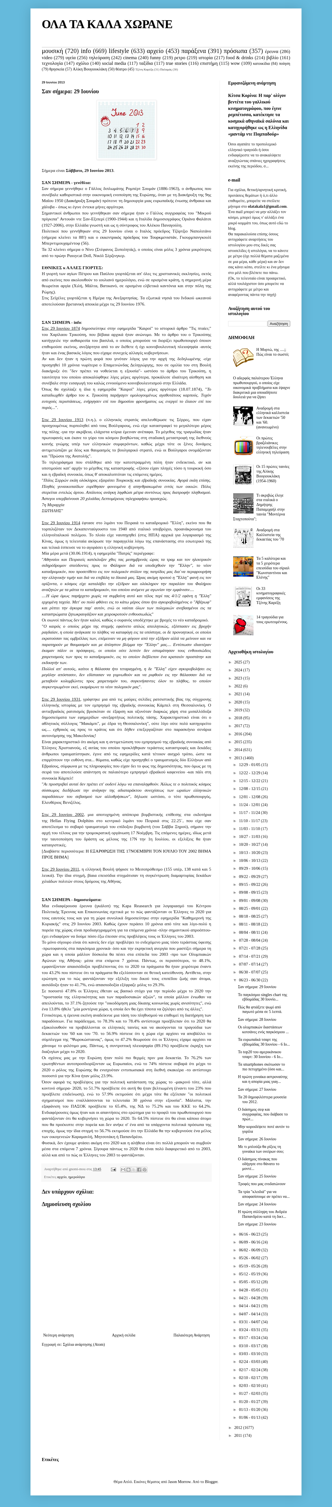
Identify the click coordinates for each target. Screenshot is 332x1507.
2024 (238, 670)
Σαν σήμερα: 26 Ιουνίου (257, 1139)
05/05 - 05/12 (250, 1282)
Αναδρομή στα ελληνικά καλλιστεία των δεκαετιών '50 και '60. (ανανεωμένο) (272, 417)
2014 (238, 750)
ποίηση (284, 63)
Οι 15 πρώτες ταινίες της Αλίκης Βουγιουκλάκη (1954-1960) (272, 473)
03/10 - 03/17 (250, 1346)
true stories (176, 63)
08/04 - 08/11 (250, 932)
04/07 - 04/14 (250, 1314)
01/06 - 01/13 (250, 1417)
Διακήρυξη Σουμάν (83, 200)
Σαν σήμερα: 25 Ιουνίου (257, 1176)
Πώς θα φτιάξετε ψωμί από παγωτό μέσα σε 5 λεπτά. (260, 1009)
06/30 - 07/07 (250, 972)
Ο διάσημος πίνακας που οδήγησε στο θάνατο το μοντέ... (258, 1164)
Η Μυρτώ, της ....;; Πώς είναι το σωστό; (272, 352)
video (47, 57)
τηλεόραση (99, 57)
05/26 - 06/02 (250, 1258)
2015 (238, 742)
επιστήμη (209, 63)
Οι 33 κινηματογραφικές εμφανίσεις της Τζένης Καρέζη (270, 596)
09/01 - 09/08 (250, 901)
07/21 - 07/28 (250, 948)
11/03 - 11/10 (250, 829)
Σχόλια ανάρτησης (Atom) (84, 1344)
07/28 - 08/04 (250, 940)
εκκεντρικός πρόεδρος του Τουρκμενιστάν (138, 237)
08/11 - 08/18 (250, 924)
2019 (238, 710)
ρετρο (179, 57)
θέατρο (121, 69)
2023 (238, 678)
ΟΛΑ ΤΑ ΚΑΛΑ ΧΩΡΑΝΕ (107, 24)
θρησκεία (56, 69)
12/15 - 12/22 (250, 781)
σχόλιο (82, 63)
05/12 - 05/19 (250, 1274)
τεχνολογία (52, 63)
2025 (238, 662)
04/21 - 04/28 (250, 1298)
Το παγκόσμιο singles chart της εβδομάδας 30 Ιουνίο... (262, 997)
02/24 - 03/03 (250, 1362)
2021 (238, 694)
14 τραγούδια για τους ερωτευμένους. (272, 619)
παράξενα (193, 50)
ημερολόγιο (76, 1177)
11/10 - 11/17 (250, 821)
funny (155, 57)
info (86, 50)
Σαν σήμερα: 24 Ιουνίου (257, 1204)
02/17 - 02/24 (250, 1370)
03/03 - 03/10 (250, 1354)
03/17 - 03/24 (250, 1338)
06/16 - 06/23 (250, 1234)
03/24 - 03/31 (250, 1330)
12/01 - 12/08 (250, 797)
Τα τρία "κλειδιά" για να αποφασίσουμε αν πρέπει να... (264, 1194)
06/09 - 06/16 (250, 1242)
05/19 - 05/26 (250, 1266)
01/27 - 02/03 (250, 1393)
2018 (238, 718)
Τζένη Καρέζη (144, 69)
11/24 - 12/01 (250, 805)
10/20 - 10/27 (250, 844)
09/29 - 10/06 (250, 868)
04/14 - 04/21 (250, 1306)
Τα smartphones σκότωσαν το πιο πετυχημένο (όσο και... (261, 1066)
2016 (238, 734)
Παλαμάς (166, 69)
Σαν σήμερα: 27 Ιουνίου (257, 1089)
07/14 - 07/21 (250, 956)
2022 (238, 686)
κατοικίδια (261, 63)
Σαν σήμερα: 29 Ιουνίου (257, 987)
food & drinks (239, 57)
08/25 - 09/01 (250, 908)
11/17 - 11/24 (250, 813)
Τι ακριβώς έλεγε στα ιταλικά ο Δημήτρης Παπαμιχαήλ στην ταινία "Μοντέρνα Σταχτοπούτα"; (259, 507)
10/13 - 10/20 (250, 853)
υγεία (70, 57)
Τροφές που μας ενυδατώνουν (261, 1184)
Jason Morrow (179, 1482)
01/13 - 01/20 (250, 1410)
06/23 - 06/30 (250, 980)
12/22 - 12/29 (250, 773)
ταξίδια (146, 63)
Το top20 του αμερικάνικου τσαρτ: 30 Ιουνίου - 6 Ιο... (260, 1054)
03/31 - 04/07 (250, 1322)
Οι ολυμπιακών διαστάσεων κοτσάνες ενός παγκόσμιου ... (263, 1029)
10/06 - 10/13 (250, 860)
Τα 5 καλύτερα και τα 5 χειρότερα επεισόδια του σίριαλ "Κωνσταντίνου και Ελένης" (273, 567)
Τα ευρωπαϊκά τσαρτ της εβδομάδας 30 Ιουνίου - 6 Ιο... (264, 1041)
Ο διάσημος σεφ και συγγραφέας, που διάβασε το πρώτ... (263, 1114)
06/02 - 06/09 (250, 1250)
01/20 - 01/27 (250, 1402)
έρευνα (271, 51)
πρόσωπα (235, 50)
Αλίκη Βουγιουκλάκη (90, 69)
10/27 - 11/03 (250, 837)
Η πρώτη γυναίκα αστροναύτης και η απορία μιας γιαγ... (262, 1079)
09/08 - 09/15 (250, 892)
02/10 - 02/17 (250, 1378)
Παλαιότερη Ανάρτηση (192, 1335)
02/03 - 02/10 (250, 1386)
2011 (238, 1435)
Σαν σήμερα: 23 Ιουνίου (257, 1224)
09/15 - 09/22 (250, 884)
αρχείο (155, 50)
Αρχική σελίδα (123, 1335)
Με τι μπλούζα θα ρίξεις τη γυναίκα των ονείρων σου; (261, 1149)
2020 (238, 702)
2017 (238, 726)
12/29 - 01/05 (250, 765)
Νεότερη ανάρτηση (58, 1335)
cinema (130, 57)
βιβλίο (273, 57)
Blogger (211, 1482)
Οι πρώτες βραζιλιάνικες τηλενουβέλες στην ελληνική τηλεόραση (272, 445)
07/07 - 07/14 (250, 964)
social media (114, 63)
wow (235, 63)
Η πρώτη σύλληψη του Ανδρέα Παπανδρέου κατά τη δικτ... (262, 1214)
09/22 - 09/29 (250, 877)
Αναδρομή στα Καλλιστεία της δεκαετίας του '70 (270, 535)
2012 (238, 1428)
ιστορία (205, 57)
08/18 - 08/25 (250, 916)
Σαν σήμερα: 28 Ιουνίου (257, 1019)
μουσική (52, 50)
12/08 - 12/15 (250, 789)
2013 (238, 758)
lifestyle (119, 50)
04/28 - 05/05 (250, 1290)
